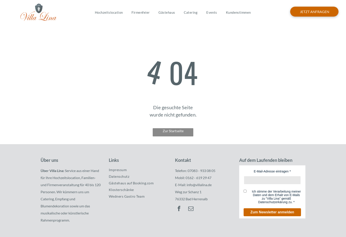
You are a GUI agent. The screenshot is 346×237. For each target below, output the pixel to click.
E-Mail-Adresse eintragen (271, 171)
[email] (191, 209)
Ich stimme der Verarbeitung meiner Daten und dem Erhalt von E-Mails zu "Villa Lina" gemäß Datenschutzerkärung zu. (276, 197)
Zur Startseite (173, 131)
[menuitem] (108, 12)
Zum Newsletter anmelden (272, 212)
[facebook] (179, 209)
